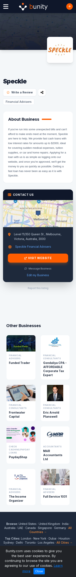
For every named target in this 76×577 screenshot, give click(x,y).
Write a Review (19, 92)
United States (27, 524)
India (65, 524)
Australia (9, 528)
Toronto (30, 542)
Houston (64, 538)
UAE (20, 528)
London (26, 538)
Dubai (52, 538)
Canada (30, 528)
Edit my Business (38, 275)
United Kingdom (49, 524)
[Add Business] (69, 6)
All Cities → (65, 542)
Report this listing (38, 288)
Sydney (8, 542)
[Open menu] (5, 6)
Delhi (19, 542)
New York (39, 538)
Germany (60, 528)
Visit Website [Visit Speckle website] (38, 258)
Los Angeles (46, 542)
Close (39, 571)
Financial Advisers (19, 101)
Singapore (45, 528)
